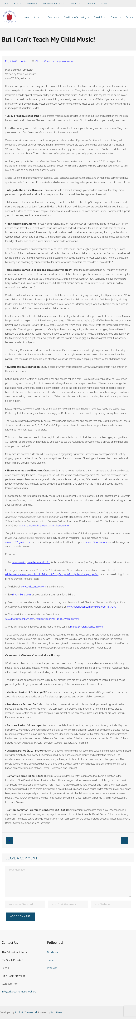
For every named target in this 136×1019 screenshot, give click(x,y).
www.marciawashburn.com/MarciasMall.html (91, 607)
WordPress (56, 1012)
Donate (103, 3)
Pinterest (52, 968)
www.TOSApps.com (96, 542)
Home (5, 3)
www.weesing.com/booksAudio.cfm (31, 562)
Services (31, 3)
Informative (68, 61)
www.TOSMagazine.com (18, 542)
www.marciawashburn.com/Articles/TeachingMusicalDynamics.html (42, 619)
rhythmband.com (21, 594)
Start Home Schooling (52, 3)
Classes (39, 61)
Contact (89, 3)
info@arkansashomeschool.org (19, 992)
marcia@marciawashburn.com (86, 627)
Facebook (52, 952)
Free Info (74, 3)
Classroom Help (52, 61)
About (16, 3)
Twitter (51, 960)
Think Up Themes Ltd (26, 1012)
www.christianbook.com (33, 587)
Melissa (24, 61)
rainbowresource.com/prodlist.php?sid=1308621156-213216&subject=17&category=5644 (52, 574)
